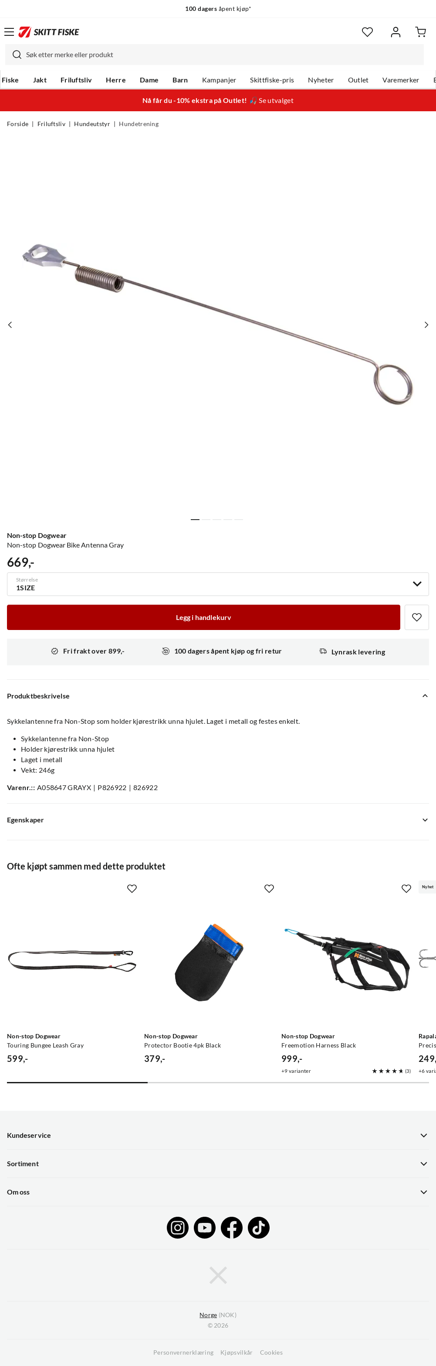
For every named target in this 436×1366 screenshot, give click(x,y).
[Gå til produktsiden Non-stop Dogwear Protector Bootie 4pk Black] (209, 963)
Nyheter (321, 80)
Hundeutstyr (92, 123)
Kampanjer (219, 80)
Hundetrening (139, 123)
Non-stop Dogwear (37, 535)
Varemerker (400, 80)
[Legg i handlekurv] (203, 617)
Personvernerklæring (183, 1352)
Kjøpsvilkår (236, 1352)
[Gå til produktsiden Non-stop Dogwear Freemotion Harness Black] (346, 963)
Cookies (271, 1352)
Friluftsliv (76, 80)
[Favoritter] (367, 32)
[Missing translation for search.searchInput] (13, 54)
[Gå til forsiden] (48, 32)
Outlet (358, 80)
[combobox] (214, 54)
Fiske (10, 80)
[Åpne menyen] (9, 32)
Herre (116, 80)
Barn (180, 80)
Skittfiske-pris (272, 80)
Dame (149, 80)
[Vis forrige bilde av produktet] (10, 325)
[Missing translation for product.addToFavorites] (417, 617)
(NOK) (217, 1315)
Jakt (40, 80)
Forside (17, 123)
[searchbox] (223, 54)
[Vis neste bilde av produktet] (426, 325)
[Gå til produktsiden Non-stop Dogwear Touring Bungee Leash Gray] (72, 963)
